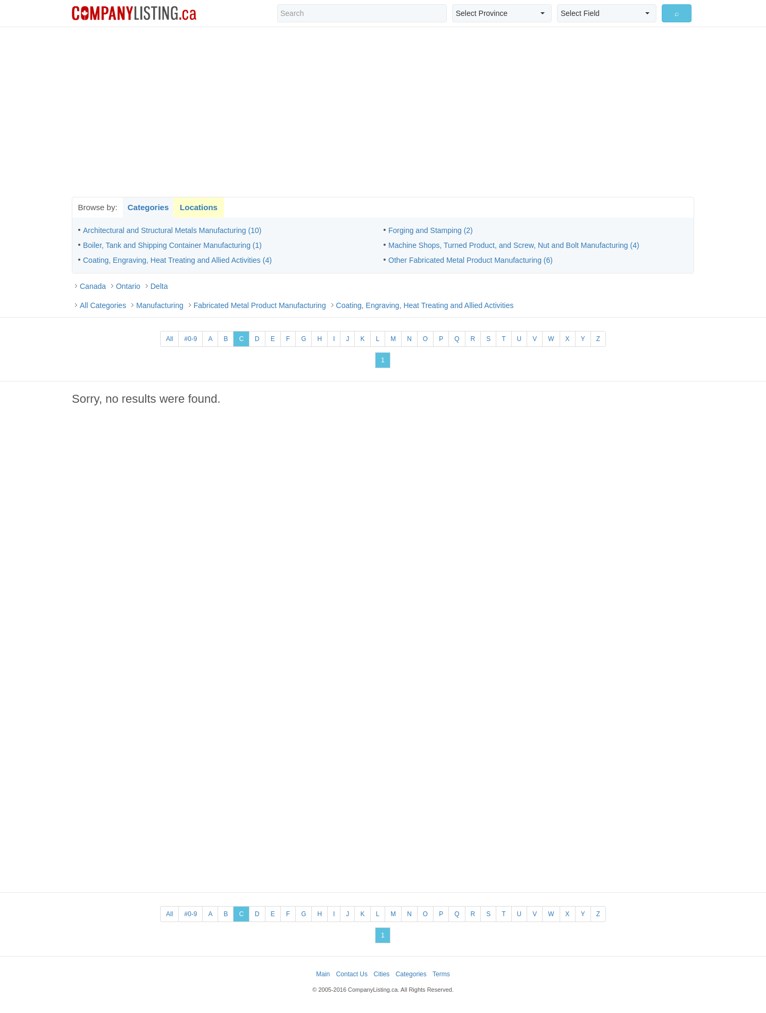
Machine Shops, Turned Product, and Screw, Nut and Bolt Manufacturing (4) (513, 245)
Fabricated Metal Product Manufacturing (260, 305)
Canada (93, 286)
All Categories (103, 305)
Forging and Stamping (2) (430, 230)
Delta (159, 286)
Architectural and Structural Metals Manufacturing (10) (172, 230)
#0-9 (190, 339)
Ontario (128, 286)
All (169, 339)
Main (323, 974)
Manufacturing (160, 305)
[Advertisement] (383, 111)
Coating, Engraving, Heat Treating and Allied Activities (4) (177, 260)
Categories (148, 207)
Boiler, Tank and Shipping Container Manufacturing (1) (172, 245)
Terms (441, 974)
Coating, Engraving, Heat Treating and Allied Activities (425, 305)
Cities (381, 974)
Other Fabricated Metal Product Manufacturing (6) (470, 260)
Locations (199, 207)
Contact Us (352, 974)
